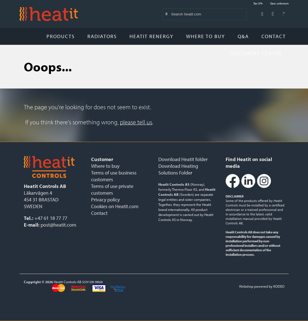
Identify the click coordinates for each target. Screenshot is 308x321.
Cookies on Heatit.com (114, 206)
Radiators (102, 36)
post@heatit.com (58, 225)
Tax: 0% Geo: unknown (271, 3)
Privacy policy (105, 199)
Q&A (243, 36)
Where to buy (205, 36)
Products (61, 36)
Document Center (258, 53)
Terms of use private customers (112, 189)
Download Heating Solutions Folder (178, 169)
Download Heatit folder (183, 159)
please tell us (136, 122)
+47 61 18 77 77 (50, 218)
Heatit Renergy (151, 36)
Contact (273, 36)
